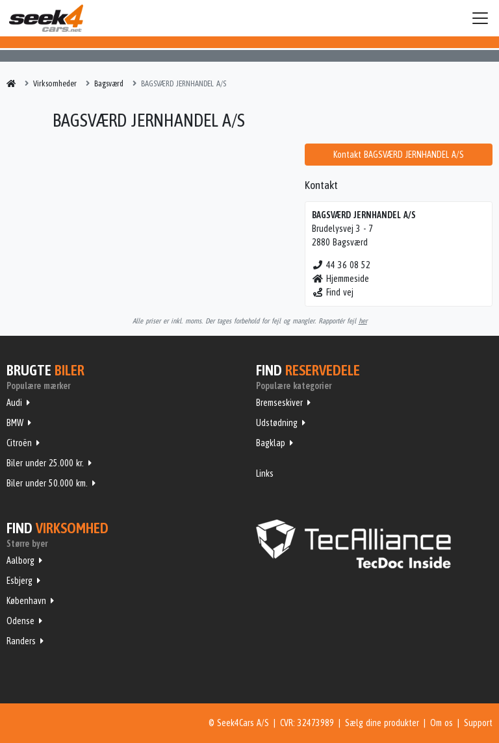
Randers (21, 641)
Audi (14, 402)
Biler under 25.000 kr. (45, 463)
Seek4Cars (46, 18)
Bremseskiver (279, 402)
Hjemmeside (341, 278)
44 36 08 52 (341, 265)
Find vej (333, 292)
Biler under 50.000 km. (47, 483)
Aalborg (20, 560)
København (26, 601)
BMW (14, 423)
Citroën (19, 443)
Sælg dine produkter (382, 723)
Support (478, 723)
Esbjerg (19, 580)
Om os (441, 723)
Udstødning (277, 423)
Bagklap (270, 443)
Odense (20, 621)
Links (265, 473)
